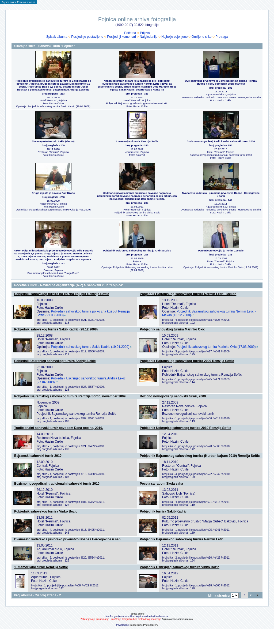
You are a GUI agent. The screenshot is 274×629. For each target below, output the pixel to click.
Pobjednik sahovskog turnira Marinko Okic (172, 329)
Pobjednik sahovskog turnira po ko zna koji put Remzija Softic (61, 294)
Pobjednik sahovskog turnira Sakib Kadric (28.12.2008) (56, 329)
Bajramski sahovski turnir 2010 (38, 456)
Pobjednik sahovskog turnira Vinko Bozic (45, 511)
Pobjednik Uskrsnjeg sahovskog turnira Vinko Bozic (179, 567)
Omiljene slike (202, 37)
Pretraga (221, 37)
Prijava (145, 33)
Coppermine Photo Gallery (144, 625)
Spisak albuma (56, 37)
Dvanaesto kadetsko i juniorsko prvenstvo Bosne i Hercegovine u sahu (68, 539)
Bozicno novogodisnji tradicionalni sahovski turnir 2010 (57, 483)
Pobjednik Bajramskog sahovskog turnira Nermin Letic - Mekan (188, 294)
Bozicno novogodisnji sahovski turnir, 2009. (173, 396)
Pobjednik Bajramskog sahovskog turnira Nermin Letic (182, 539)
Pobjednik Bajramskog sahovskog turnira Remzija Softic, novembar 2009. (70, 396)
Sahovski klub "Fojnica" (105, 285)
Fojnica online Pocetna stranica (18, 2)
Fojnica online (137, 613)
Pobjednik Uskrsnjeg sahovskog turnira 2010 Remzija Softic (185, 428)
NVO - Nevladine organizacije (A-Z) (56, 285)
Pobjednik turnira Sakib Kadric (163, 511)
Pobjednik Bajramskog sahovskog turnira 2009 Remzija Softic (187, 361)
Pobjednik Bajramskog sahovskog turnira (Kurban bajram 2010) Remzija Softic (200, 456)
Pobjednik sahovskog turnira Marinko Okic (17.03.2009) (216, 347)
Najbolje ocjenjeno (174, 37)
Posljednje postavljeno (87, 37)
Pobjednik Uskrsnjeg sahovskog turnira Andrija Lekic (55, 361)
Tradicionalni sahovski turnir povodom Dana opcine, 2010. (58, 428)
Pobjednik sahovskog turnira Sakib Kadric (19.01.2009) (90, 347)
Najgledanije (148, 37)
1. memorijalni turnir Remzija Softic (41, 567)
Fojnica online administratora (177, 619)
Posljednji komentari (121, 37)
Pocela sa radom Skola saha (161, 483)
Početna (130, 33)
